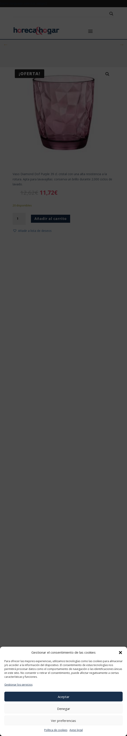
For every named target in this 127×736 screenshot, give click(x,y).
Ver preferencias (63, 720)
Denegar (63, 708)
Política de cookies (55, 730)
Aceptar (63, 696)
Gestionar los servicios (18, 684)
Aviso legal (76, 730)
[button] (120, 652)
